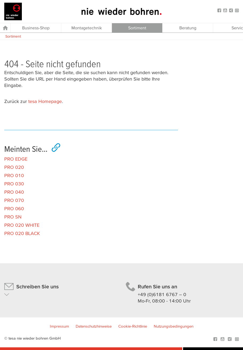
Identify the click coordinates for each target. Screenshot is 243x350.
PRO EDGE (15, 159)
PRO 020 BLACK (22, 233)
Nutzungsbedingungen (173, 326)
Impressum (59, 326)
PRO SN (13, 217)
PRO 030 (14, 183)
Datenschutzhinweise (94, 326)
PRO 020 (14, 167)
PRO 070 (14, 200)
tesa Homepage (45, 101)
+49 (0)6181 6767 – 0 (162, 294)
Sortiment (13, 36)
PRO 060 (14, 208)
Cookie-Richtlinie (132, 326)
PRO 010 (14, 175)
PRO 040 (14, 192)
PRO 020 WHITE (21, 225)
